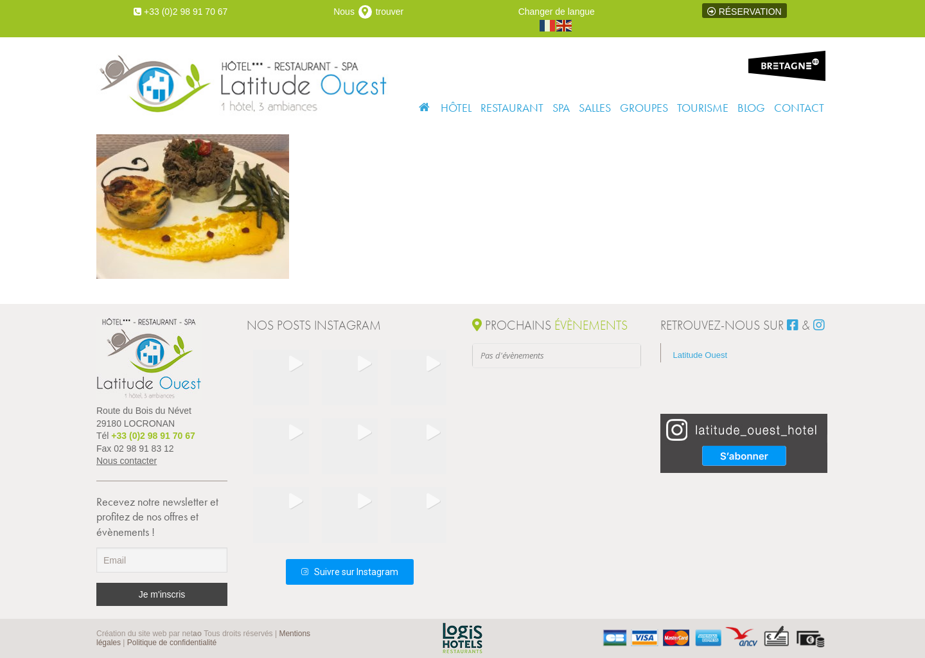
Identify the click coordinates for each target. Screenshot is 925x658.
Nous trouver (368, 11)
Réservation (744, 11)
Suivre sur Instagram (349, 572)
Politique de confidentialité (171, 642)
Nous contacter (126, 461)
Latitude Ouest (700, 355)
